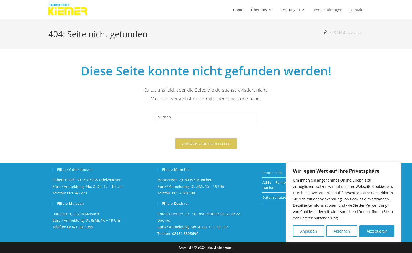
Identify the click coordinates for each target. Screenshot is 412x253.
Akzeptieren (377, 231)
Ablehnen (342, 231)
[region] (343, 202)
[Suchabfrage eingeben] (206, 117)
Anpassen (308, 231)
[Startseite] (325, 32)
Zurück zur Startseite (206, 143)
